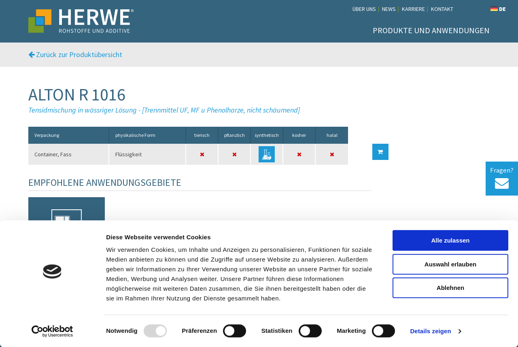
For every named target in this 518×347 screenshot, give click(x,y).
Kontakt (442, 9)
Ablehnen (450, 287)
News (389, 9)
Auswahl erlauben (450, 264)
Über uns (364, 9)
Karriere (413, 9)
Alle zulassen (450, 240)
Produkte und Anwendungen (431, 30)
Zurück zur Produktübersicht (75, 54)
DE (498, 9)
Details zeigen (430, 331)
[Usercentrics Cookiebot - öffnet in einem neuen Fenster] (52, 331)
